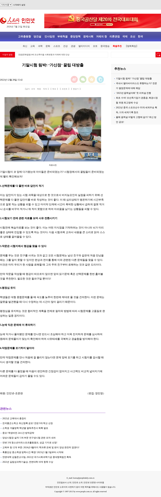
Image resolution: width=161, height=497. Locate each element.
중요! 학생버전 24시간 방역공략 (18, 433)
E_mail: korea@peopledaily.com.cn (80, 478)
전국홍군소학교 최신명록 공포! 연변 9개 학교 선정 (27, 423)
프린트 (64, 89)
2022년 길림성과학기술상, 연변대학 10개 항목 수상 (27, 462)
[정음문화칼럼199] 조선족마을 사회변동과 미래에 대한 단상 (43, 54)
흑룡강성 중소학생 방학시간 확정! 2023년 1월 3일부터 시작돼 (33, 452)
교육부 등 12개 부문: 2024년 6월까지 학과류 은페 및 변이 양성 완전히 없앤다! (40, 447)
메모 (54, 89)
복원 (39, 89)
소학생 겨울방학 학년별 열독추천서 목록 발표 (25, 428)
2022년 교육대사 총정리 (14, 418)
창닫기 (76, 89)
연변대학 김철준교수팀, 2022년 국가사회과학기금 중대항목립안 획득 (36, 457)
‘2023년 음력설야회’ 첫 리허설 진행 (133, 93)
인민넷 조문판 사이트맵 (94, 482)
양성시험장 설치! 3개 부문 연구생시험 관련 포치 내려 (29, 438)
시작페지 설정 (19, 5)
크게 (33, 89)
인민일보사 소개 (64, 482)
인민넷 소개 (77, 482)
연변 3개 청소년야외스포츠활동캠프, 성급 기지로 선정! (29, 442)
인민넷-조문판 (14, 393)
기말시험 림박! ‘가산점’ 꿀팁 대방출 (134, 78)
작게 (45, 89)
